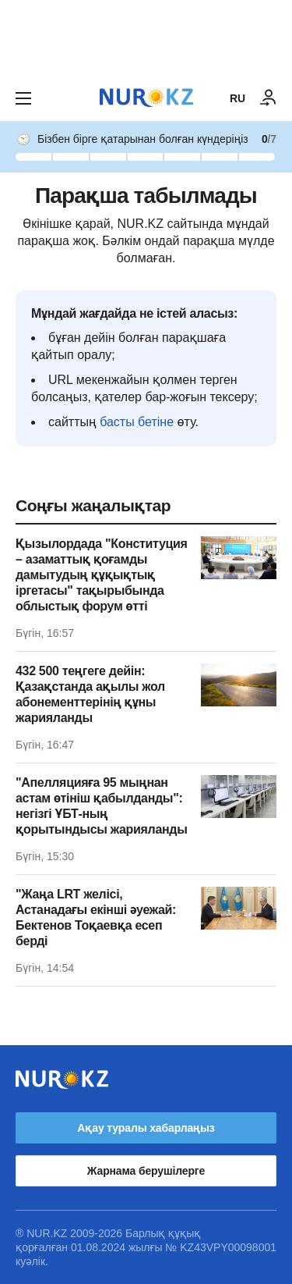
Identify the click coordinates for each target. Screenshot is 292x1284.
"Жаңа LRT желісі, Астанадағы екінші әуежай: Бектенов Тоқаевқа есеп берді (96, 917)
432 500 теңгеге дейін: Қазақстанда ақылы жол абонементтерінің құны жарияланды (90, 694)
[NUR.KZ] (146, 98)
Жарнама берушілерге (146, 1171)
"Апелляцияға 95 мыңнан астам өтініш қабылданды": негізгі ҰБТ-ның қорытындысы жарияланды (102, 806)
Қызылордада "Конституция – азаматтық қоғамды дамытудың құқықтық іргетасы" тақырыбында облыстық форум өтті (102, 575)
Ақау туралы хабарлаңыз (145, 1128)
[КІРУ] (268, 98)
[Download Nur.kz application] (146, 37)
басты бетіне (137, 422)
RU (237, 98)
